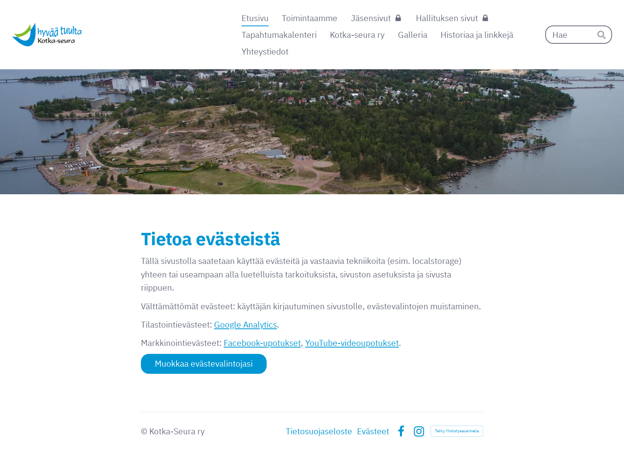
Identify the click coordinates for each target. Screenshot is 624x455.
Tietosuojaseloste (319, 431)
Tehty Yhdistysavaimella (457, 431)
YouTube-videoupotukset (352, 342)
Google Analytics (245, 324)
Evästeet (373, 431)
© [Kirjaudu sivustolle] (145, 431)
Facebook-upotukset (262, 342)
